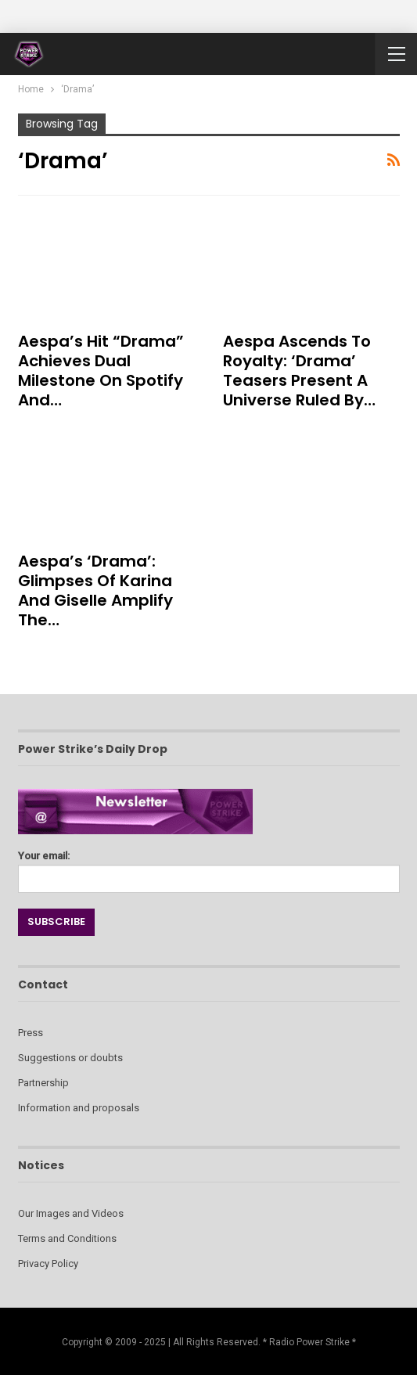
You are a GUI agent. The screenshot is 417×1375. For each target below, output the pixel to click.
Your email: (209, 867)
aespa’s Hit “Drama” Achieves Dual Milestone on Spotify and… (101, 370)
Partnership (43, 1083)
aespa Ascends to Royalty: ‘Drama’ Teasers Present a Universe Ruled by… (299, 370)
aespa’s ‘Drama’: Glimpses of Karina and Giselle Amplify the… (95, 590)
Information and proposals (78, 1108)
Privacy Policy (48, 1263)
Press (30, 1032)
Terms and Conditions (67, 1238)
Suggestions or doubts (70, 1058)
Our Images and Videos (71, 1213)
